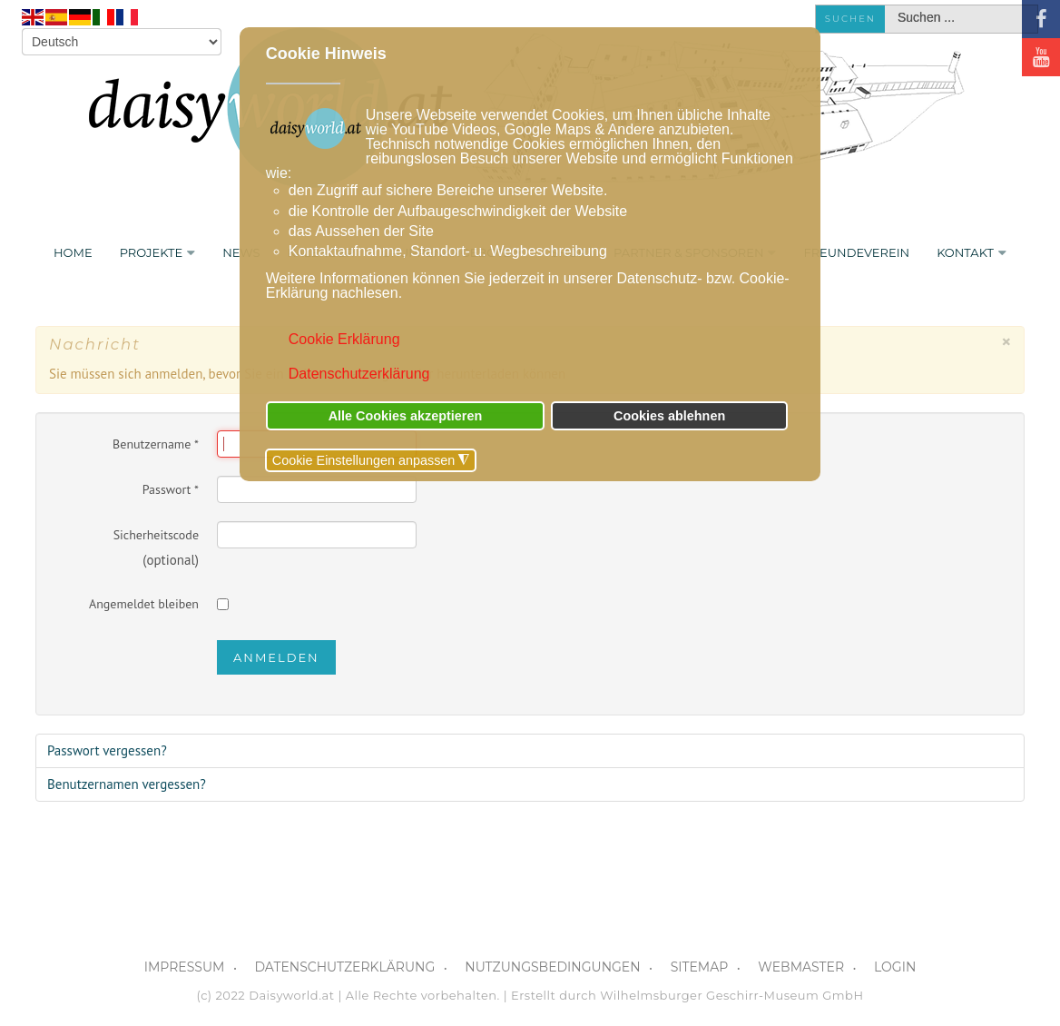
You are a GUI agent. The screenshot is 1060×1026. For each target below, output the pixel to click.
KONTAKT (965, 252)
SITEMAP (700, 967)
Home (73, 252)
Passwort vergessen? (107, 750)
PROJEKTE (151, 252)
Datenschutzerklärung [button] (359, 373)
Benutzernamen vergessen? (126, 784)
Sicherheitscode (156, 535)
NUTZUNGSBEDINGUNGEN (552, 967)
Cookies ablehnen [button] (669, 416)
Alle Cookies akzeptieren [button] (406, 416)
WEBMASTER (801, 967)
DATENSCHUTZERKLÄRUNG (344, 967)
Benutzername (156, 444)
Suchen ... (885, 5)
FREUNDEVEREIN (856, 252)
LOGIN (895, 967)
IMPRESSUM (184, 967)
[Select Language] (121, 41)
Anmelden (276, 657)
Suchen (850, 19)
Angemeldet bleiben (144, 604)
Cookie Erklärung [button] (344, 339)
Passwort (170, 489)
